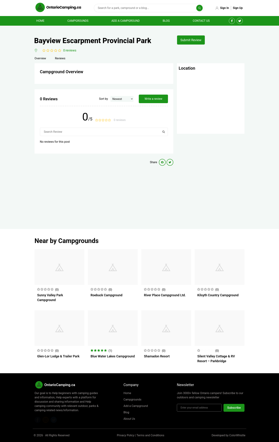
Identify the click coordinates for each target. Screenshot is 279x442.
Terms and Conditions (150, 435)
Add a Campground (135, 406)
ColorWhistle (237, 435)
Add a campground (125, 20)
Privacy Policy (126, 435)
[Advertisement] (104, 194)
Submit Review (190, 40)
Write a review (153, 98)
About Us (129, 418)
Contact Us (201, 20)
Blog (166, 20)
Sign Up (238, 8)
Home (40, 20)
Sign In (224, 8)
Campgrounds (77, 20)
